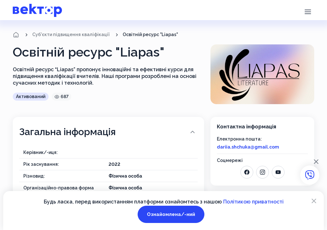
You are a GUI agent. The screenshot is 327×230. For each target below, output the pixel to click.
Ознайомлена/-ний (171, 214)
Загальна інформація (107, 131)
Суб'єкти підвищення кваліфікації (71, 34)
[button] (307, 11)
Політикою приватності (253, 202)
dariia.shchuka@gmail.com (248, 147)
